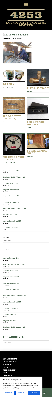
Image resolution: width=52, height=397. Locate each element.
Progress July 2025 (9, 314)
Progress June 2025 (9, 321)
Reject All (21, 393)
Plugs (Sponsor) (38, 88)
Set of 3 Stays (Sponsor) (12, 117)
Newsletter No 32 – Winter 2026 (14, 177)
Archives (6, 237)
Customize (8, 393)
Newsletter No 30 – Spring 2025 (14, 327)
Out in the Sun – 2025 (10, 215)
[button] (26, 4)
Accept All (34, 393)
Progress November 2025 (11, 196)
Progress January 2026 (10, 183)
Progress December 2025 (11, 190)
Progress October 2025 (11, 202)
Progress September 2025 (12, 221)
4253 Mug (9, 84)
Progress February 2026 (11, 171)
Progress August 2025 (10, 227)
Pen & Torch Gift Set (35, 123)
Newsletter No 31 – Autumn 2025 (14, 208)
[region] (21, 387)
